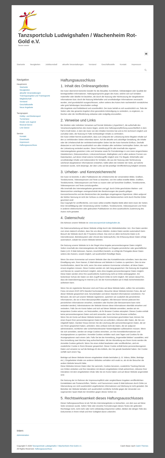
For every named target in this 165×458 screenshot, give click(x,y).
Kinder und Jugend (28, 122)
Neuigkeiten (35, 64)
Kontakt (123, 64)
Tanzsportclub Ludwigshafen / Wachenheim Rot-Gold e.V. (57, 446)
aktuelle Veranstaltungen (72, 64)
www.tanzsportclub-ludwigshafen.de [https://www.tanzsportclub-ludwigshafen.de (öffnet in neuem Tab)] (104, 223)
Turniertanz (24, 119)
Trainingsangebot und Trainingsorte (35, 96)
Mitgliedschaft (26, 99)
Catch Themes (142, 446)
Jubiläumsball (51, 64)
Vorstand (92, 64)
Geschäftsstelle (108, 64)
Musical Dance (26, 125)
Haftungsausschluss (28, 145)
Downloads (24, 139)
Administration (23, 435)
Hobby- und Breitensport (30, 116)
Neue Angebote (26, 107)
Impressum (136, 64)
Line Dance (25, 128)
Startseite (21, 64)
